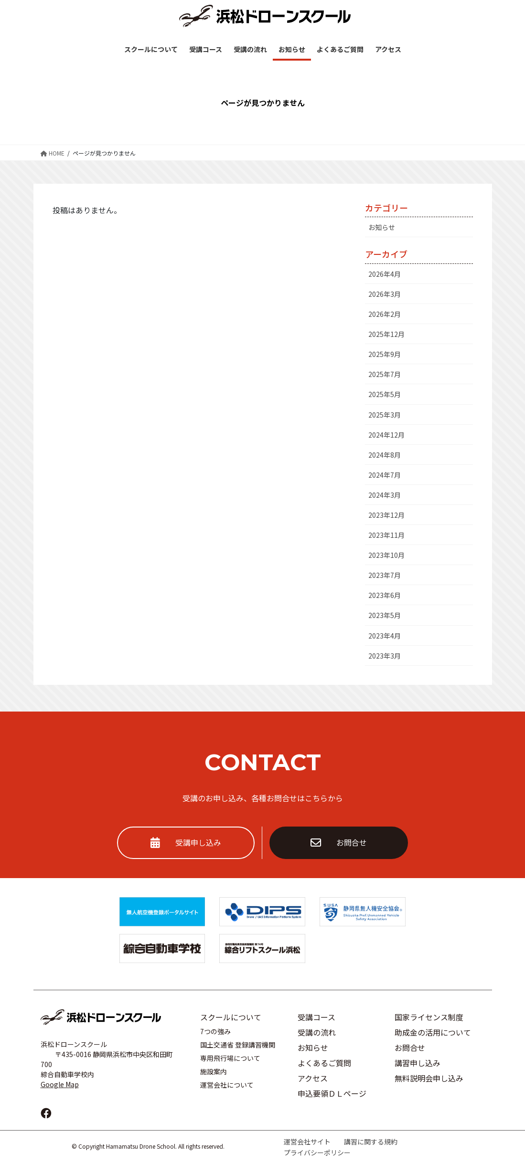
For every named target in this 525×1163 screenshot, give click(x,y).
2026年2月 (384, 314)
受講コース (316, 1017)
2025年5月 (384, 394)
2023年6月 (384, 595)
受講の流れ (317, 1032)
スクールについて (230, 1017)
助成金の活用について (433, 1032)
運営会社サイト (307, 1141)
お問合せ (339, 843)
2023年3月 (384, 655)
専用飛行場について (230, 1058)
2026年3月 (384, 294)
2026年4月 (384, 274)
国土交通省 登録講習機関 (237, 1044)
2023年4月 (384, 635)
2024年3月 (384, 495)
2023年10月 (386, 555)
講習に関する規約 (370, 1141)
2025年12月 (386, 334)
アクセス (313, 1078)
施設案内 (213, 1071)
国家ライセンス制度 (429, 1017)
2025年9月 (384, 354)
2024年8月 (384, 455)
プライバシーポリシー (317, 1152)
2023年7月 (384, 575)
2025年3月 (384, 414)
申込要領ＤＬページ (332, 1093)
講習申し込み (417, 1063)
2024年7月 (384, 475)
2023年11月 (386, 535)
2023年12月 (386, 515)
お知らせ (381, 227)
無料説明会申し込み (429, 1078)
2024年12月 (386, 435)
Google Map (60, 1084)
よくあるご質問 (324, 1063)
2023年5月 (384, 615)
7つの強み (215, 1031)
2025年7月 (384, 374)
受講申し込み (185, 843)
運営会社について (227, 1085)
